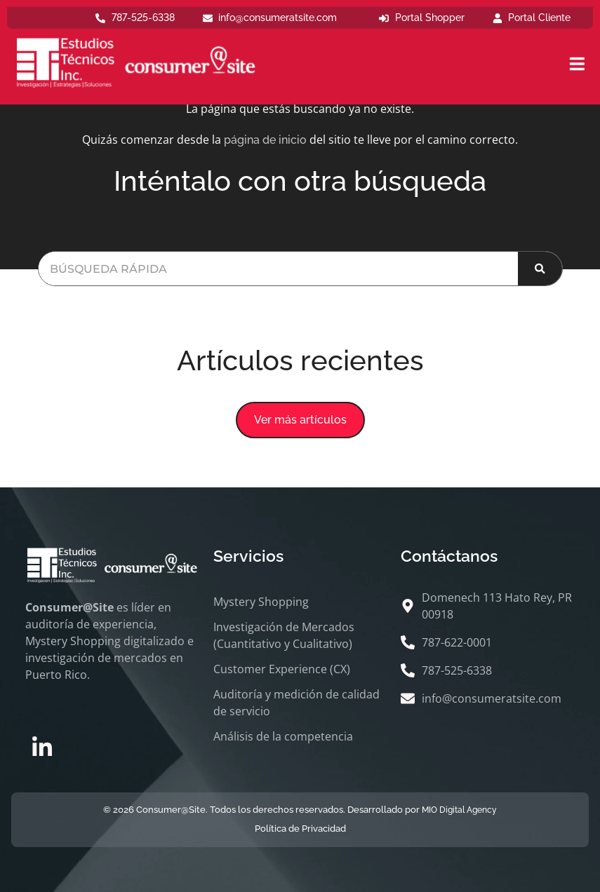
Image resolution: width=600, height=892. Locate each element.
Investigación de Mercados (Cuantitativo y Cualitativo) (283, 635)
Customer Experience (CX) (281, 669)
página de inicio (265, 140)
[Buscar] (540, 268)
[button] (300, 420)
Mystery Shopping (261, 601)
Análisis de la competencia (283, 736)
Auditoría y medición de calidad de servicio (296, 703)
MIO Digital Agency (459, 810)
